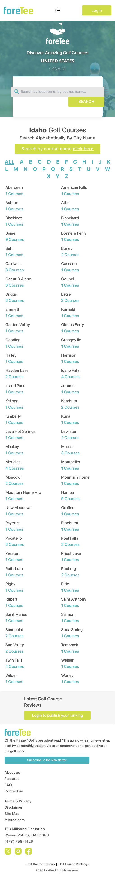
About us (12, 772)
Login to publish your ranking (57, 715)
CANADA (57, 69)
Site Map (12, 814)
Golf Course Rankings (74, 864)
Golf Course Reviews (40, 864)
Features (12, 779)
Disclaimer (14, 807)
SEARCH (86, 101)
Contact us (14, 791)
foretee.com (15, 820)
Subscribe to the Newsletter (47, 760)
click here (83, 148)
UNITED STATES (57, 61)
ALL (9, 162)
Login (96, 10)
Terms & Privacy (18, 801)
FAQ (8, 785)
